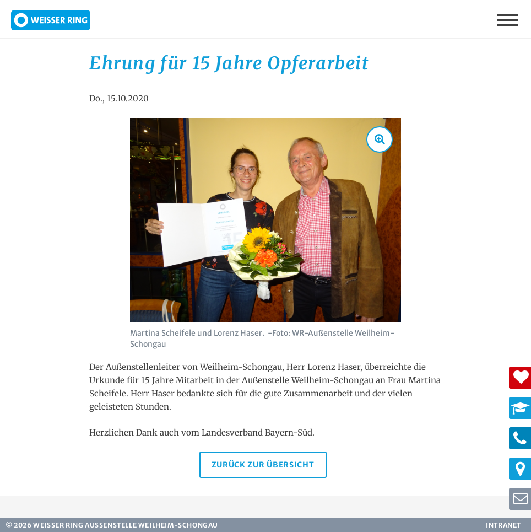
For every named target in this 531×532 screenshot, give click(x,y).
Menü (508, 19)
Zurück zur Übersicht (263, 465)
